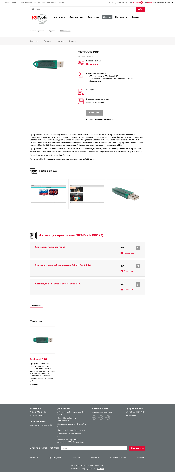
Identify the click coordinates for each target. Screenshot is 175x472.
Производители (18, 2)
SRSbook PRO (65, 31)
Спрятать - (36, 306)
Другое (107, 17)
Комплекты (121, 17)
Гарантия (36, 2)
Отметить (35, 385)
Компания (6, 2)
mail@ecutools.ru (37, 416)
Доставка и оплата (48, 2)
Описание (34, 41)
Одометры (93, 17)
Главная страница (37, 31)
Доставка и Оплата (118, 458)
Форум (135, 17)
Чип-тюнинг (59, 17)
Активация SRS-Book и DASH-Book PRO (58, 284)
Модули (60, 41)
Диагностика (76, 17)
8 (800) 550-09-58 (118, 2)
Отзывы (72, 41)
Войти (149, 2)
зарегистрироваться (165, 2)
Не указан (92, 64)
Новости (28, 2)
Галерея (47, 41)
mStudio (100, 469)
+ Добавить (94, 113)
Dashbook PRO (38, 359)
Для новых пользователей (50, 247)
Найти (140, 9)
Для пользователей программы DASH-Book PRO (63, 265)
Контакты (61, 2)
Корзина (138, 2)
